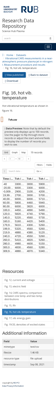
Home (9, 55)
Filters (40, 164)
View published (15, 75)
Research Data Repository (18, 23)
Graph (15, 152)
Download (11, 80)
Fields (49, 164)
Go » (39, 171)
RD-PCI (16, 382)
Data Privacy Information (13, 386)
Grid (6, 152)
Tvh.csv (12, 119)
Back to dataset (38, 75)
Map (23, 152)
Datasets (21, 55)
